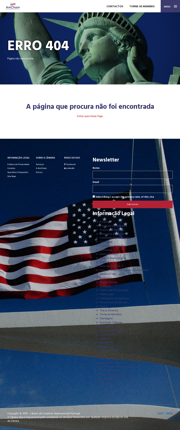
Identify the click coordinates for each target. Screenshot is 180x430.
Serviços (40, 164)
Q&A (103, 355)
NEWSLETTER (108, 274)
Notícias (105, 278)
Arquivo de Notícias (112, 230)
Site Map (11, 176)
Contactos (115, 6)
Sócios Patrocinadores (113, 302)
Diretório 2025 (109, 254)
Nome (96, 168)
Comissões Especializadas (115, 238)
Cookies (11, 168)
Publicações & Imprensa (114, 298)
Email (96, 182)
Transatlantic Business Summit (118, 379)
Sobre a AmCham (110, 363)
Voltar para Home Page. (90, 116)
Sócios (39, 172)
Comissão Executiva (112, 330)
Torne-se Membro (111, 314)
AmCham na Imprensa (113, 226)
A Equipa (105, 222)
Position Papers (109, 351)
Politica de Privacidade (18, 164)
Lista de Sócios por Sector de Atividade (124, 270)
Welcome (105, 383)
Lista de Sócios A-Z (111, 266)
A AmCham (41, 168)
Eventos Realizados (111, 258)
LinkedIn (69, 168)
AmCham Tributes (111, 322)
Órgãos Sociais (108, 282)
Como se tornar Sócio (113, 246)
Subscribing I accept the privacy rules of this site (123, 197)
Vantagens (106, 318)
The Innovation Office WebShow (119, 367)
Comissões (106, 242)
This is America (109, 310)
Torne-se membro (142, 6)
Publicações (107, 294)
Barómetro (106, 326)
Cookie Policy (108, 335)
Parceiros (105, 286)
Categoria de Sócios (112, 234)
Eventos (104, 262)
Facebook (70, 164)
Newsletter (106, 342)
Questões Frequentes (17, 172)
